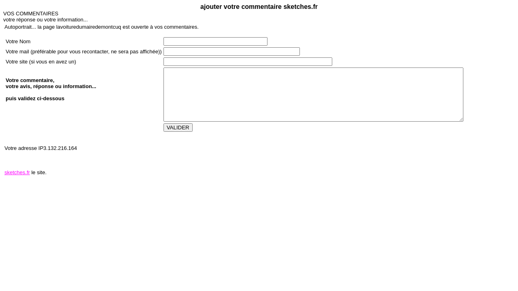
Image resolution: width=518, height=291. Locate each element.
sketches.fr (17, 172)
